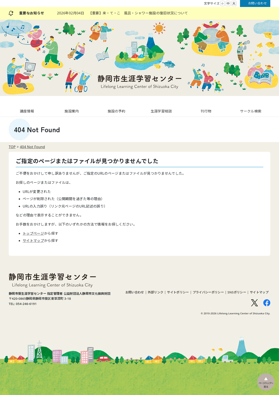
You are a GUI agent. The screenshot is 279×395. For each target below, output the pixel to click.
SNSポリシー (237, 292)
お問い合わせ (257, 3)
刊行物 (206, 111)
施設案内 (72, 111)
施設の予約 (117, 111)
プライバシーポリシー (208, 292)
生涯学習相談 (161, 111)
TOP (12, 146)
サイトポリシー (178, 292)
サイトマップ (33, 240)
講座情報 (27, 111)
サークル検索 (250, 111)
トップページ (33, 233)
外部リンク (155, 292)
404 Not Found (32, 146)
